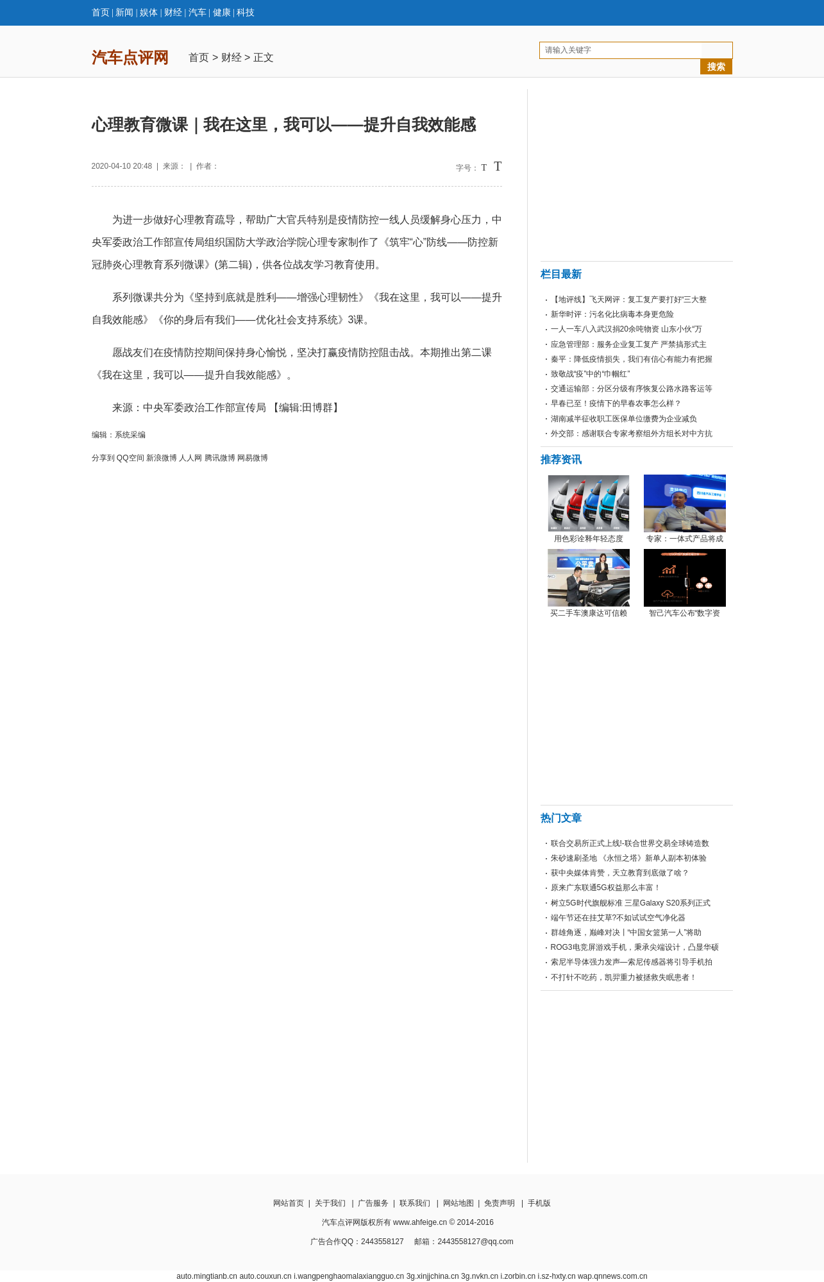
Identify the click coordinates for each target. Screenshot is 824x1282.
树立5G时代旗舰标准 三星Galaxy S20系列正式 (630, 902)
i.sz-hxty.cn (556, 1276)
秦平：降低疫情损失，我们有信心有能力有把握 (631, 359)
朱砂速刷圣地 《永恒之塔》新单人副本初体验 (629, 858)
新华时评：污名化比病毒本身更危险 (612, 314)
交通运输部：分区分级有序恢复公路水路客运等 (631, 388)
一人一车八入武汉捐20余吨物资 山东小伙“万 (627, 329)
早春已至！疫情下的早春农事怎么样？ (616, 403)
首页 (101, 12)
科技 (246, 12)
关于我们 (330, 1203)
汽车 (197, 12)
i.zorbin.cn (517, 1276)
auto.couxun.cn (265, 1276)
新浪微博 (161, 457)
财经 (173, 12)
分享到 (103, 457)
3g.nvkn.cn (479, 1276)
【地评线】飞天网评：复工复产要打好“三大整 (629, 299)
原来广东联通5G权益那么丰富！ (606, 887)
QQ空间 (130, 457)
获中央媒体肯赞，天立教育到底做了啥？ (620, 872)
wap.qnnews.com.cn (613, 1276)
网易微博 (252, 457)
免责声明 (499, 1203)
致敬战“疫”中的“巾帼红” (590, 373)
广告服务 (373, 1203)
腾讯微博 (220, 457)
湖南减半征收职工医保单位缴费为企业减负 (624, 418)
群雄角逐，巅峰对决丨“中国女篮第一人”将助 (626, 932)
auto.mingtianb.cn (206, 1276)
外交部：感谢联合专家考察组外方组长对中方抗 (631, 433)
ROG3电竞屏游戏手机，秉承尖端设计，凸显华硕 (635, 947)
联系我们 (414, 1203)
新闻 (124, 12)
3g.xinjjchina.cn (433, 1276)
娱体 (149, 12)
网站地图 (458, 1203)
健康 (222, 12)
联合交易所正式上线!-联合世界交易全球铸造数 (630, 843)
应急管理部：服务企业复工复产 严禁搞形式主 (629, 344)
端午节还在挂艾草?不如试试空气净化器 (618, 917)
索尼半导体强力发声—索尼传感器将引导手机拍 (631, 961)
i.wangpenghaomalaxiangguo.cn (349, 1276)
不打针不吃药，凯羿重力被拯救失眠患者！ (624, 977)
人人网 (190, 457)
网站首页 (288, 1203)
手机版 (539, 1203)
